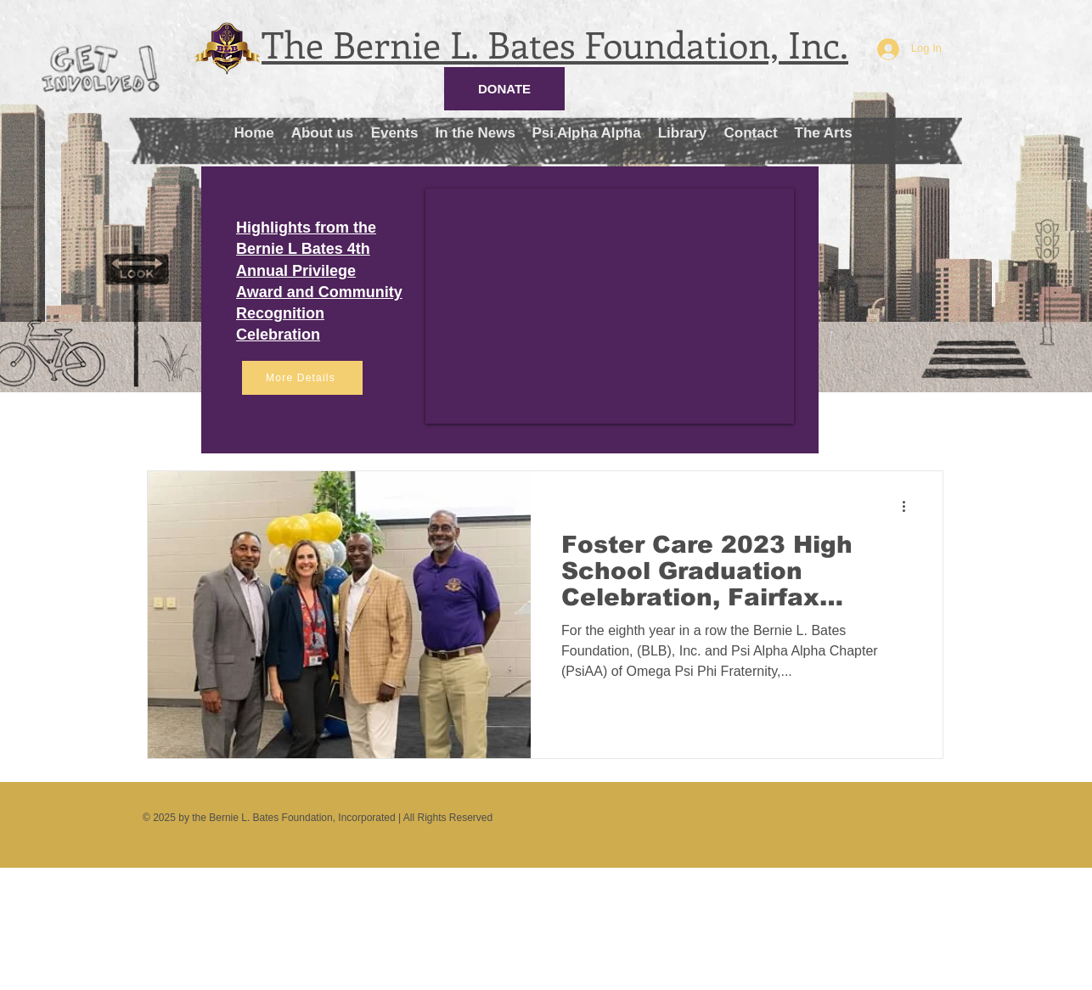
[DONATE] (504, 88)
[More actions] (909, 506)
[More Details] (302, 378)
